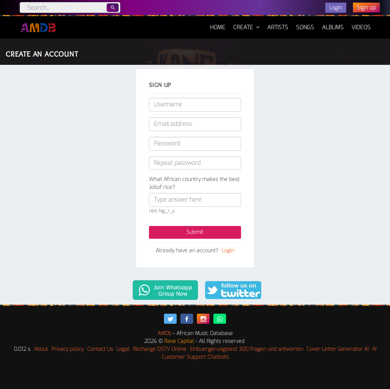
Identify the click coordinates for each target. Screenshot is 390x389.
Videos (361, 27)
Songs (305, 27)
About (41, 349)
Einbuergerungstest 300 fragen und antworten (246, 349)
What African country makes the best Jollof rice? (194, 183)
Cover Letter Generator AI (338, 349)
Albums (333, 27)
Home (217, 23)
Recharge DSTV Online (159, 349)
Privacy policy (67, 349)
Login (228, 250)
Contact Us (100, 349)
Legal (123, 349)
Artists (277, 27)
